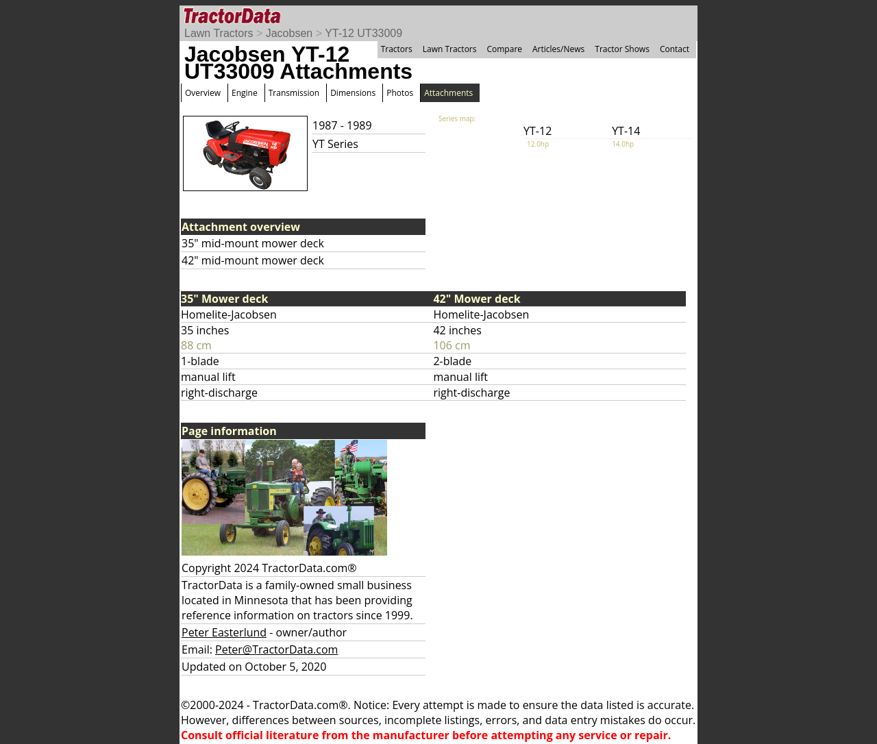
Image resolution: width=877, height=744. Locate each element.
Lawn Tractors (218, 33)
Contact (674, 49)
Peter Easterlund (224, 632)
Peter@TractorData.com (276, 649)
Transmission (294, 93)
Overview (203, 93)
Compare (504, 49)
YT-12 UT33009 (363, 33)
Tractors (396, 49)
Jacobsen (289, 33)
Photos (399, 93)
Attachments (448, 93)
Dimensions (352, 93)
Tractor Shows (622, 49)
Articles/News (558, 49)
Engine (245, 93)
